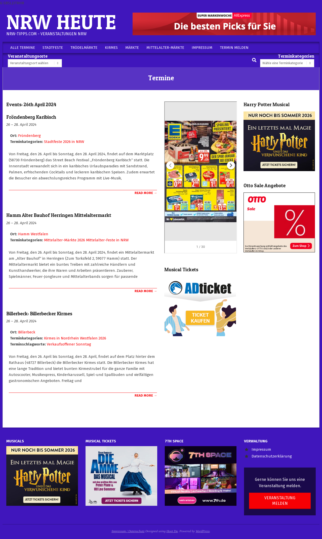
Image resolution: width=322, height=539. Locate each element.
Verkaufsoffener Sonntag (69, 344)
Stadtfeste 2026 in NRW (64, 141)
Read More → (146, 193)
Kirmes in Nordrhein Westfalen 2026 (75, 338)
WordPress (203, 531)
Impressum (261, 449)
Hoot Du (172, 531)
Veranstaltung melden (279, 500)
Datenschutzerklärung (272, 456)
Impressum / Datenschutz (128, 531)
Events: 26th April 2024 (31, 104)
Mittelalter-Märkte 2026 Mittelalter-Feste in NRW (86, 240)
